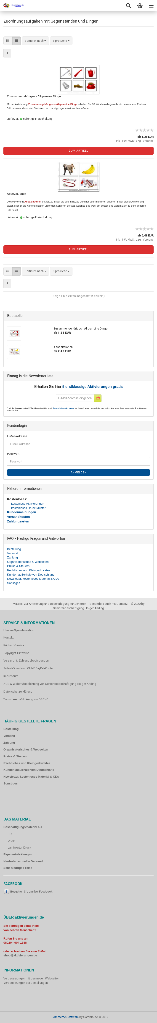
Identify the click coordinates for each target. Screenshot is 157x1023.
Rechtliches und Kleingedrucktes (28, 570)
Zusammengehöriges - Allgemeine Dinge (34, 96)
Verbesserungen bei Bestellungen (25, 982)
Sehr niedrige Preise (17, 868)
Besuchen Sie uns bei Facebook (31, 891)
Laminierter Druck (19, 847)
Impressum (10, 676)
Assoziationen (16, 193)
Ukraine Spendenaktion (18, 630)
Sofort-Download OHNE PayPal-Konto (28, 668)
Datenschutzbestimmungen (64, 408)
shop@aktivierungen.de (20, 955)
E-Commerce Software (64, 1017)
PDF (10, 834)
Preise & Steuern (18, 566)
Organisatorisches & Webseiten (28, 561)
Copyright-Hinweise (16, 653)
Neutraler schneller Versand (23, 861)
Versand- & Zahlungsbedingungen (26, 660)
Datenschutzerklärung (17, 691)
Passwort (13, 453)
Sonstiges (13, 583)
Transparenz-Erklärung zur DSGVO (25, 699)
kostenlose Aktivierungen (27, 503)
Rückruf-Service (13, 645)
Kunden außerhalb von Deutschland (30, 574)
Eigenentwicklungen (17, 854)
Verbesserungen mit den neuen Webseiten (31, 978)
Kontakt (8, 637)
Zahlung (12, 557)
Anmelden (79, 472)
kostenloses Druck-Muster (28, 508)
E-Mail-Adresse (17, 436)
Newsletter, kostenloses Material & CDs (33, 578)
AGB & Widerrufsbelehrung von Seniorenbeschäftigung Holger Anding (49, 683)
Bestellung (14, 549)
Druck (11, 840)
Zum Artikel (78, 150)
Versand (12, 553)
